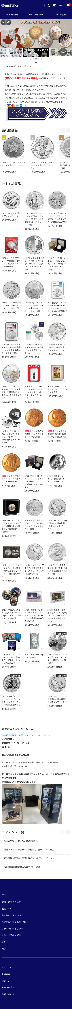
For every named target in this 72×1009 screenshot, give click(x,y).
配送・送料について (11, 902)
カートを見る (68, 5)
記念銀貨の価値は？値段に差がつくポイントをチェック (29, 858)
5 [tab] (41, 59)
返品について (8, 908)
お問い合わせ (8, 994)
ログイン (61, 5)
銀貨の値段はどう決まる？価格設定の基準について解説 (29, 849)
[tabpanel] (36, 52)
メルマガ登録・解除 (11, 935)
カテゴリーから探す (36, 15)
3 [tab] (36, 59)
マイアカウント (9, 967)
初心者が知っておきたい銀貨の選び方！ (22, 840)
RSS (3, 941)
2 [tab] (33, 59)
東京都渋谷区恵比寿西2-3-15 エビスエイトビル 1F (26, 735)
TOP (4, 895)
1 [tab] (30, 59)
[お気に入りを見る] (54, 6)
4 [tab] (38, 59)
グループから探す (11, 15)
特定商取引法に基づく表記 (14, 921)
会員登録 (6, 974)
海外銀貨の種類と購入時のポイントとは (22, 866)
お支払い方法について (12, 915)
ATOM (4, 948)
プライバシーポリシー (12, 928)
